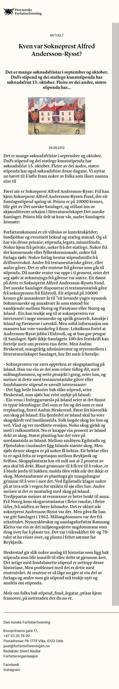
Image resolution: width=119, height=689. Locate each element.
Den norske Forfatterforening (22, 11)
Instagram (11, 669)
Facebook (11, 664)
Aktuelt (57, 35)
